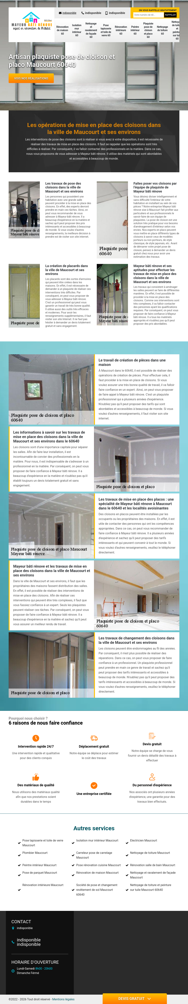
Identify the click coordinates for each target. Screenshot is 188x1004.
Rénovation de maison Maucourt (97, 872)
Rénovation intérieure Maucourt (42, 885)
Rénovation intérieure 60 (121, 30)
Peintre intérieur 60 (135, 30)
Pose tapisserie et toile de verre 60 (106, 30)
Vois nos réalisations (31, 78)
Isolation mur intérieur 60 (76, 30)
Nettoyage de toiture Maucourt (150, 853)
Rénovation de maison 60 (62, 30)
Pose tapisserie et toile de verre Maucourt (42, 843)
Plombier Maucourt (35, 853)
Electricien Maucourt (143, 840)
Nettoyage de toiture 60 (162, 30)
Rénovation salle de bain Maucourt (152, 865)
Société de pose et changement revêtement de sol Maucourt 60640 (96, 889)
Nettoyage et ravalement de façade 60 (91, 30)
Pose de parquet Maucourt (39, 872)
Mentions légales (63, 999)
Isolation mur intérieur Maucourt (97, 840)
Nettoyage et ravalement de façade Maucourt (153, 875)
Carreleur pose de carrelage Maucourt (94, 855)
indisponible (67, 12)
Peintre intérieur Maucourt (39, 865)
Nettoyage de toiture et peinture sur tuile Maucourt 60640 (150, 887)
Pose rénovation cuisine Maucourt (98, 865)
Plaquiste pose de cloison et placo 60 (148, 30)
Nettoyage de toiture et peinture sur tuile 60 (177, 30)
